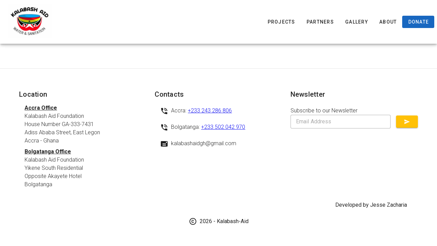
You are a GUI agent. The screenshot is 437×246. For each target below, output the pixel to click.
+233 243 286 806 (210, 110)
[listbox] (82, 146)
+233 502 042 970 (223, 127)
